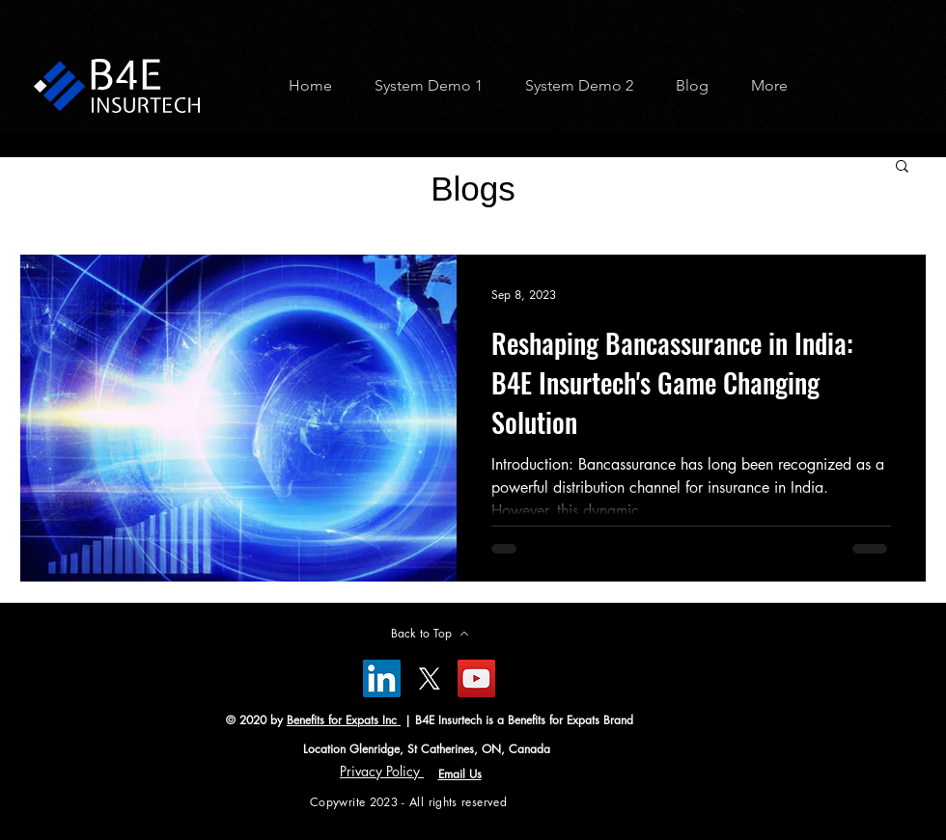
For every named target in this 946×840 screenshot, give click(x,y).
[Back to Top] (429, 633)
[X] (429, 678)
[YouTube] (476, 678)
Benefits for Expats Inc (344, 720)
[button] (422, 85)
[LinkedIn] (382, 678)
